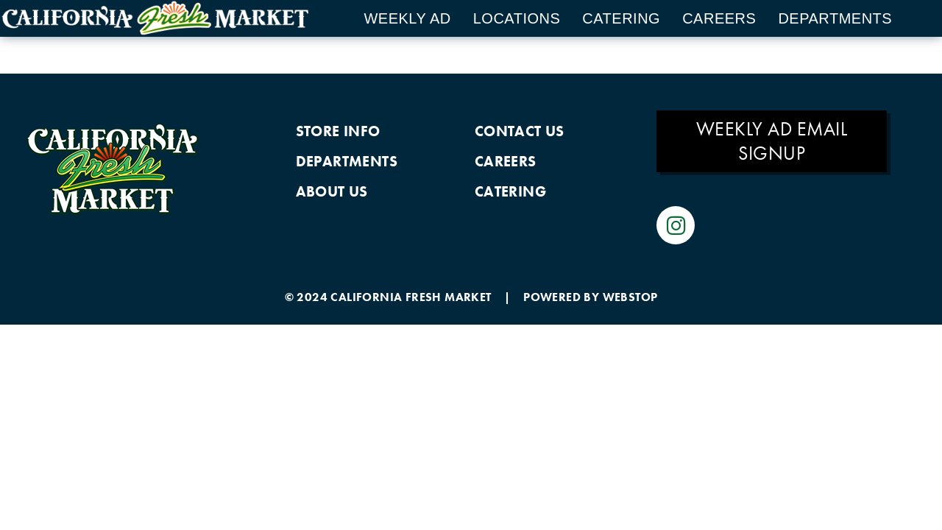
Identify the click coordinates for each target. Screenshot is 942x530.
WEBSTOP (630, 299)
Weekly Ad (407, 18)
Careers (719, 18)
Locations (517, 18)
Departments (835, 18)
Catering (621, 18)
